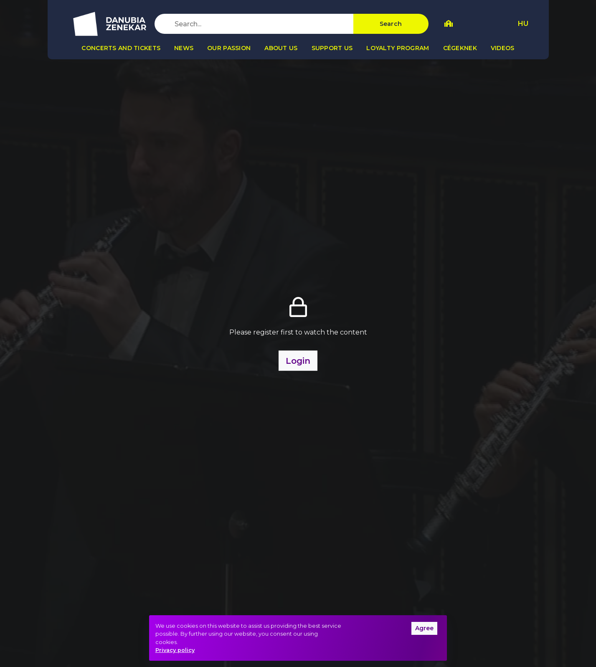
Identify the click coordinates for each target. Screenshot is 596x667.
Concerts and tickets (120, 48)
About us (280, 48)
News (183, 48)
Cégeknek (460, 48)
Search (391, 24)
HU (523, 24)
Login (298, 360)
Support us (332, 48)
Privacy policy (175, 650)
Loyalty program (397, 48)
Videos (503, 48)
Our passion (229, 48)
